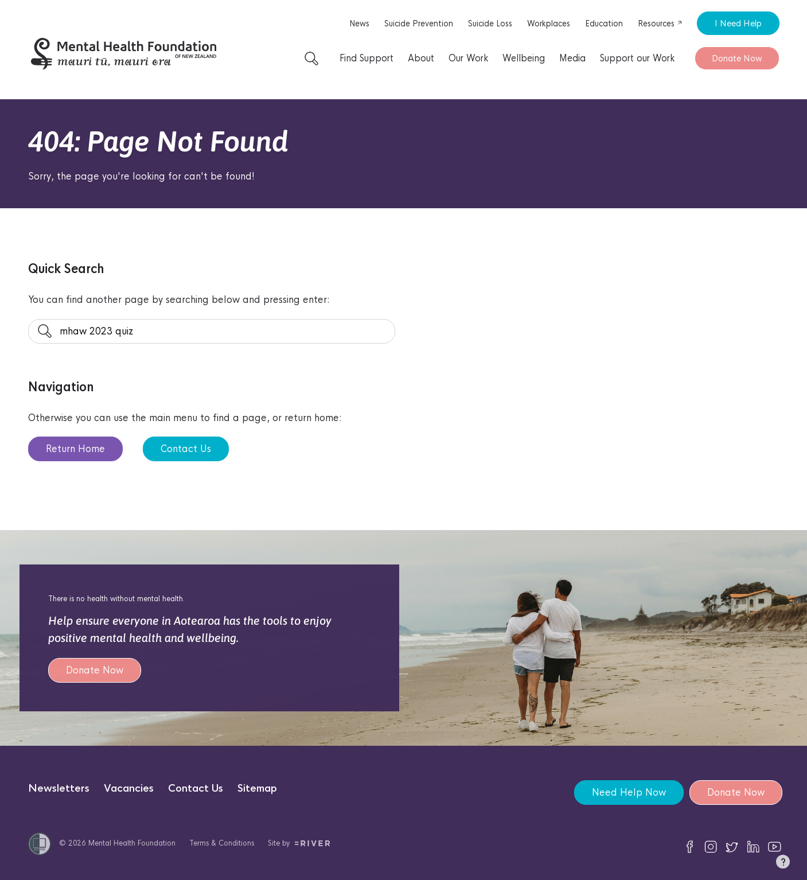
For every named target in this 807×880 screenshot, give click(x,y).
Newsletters (58, 788)
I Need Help (738, 23)
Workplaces (548, 23)
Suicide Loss (490, 23)
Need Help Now (629, 792)
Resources (660, 23)
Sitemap (257, 788)
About (421, 58)
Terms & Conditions (221, 843)
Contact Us (186, 449)
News (359, 23)
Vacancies (129, 788)
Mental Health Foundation (132, 843)
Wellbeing (523, 58)
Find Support (366, 58)
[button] (783, 864)
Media (572, 58)
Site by (299, 843)
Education (604, 23)
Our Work (468, 58)
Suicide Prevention (418, 23)
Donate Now (737, 58)
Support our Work (637, 58)
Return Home (75, 449)
